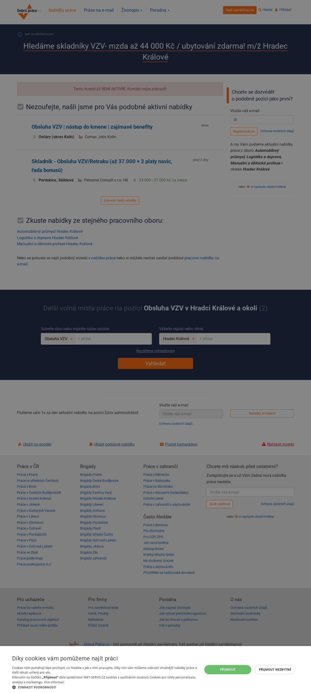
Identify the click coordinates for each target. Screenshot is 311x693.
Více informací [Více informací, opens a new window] (54, 682)
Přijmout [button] (228, 669)
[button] (104, 687)
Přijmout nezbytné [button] (275, 669)
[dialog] (155, 669)
